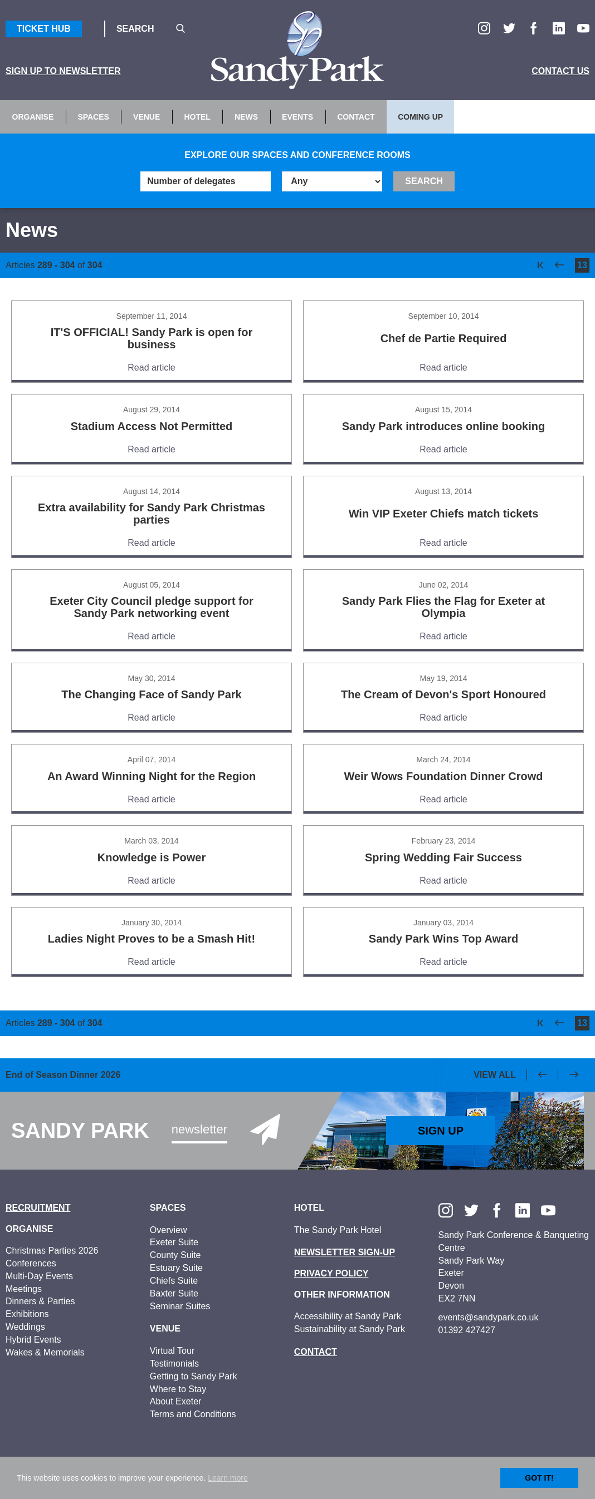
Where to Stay (178, 1389)
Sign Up (441, 1131)
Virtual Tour (172, 1350)
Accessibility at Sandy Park (347, 1316)
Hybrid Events (33, 1339)
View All (495, 1074)
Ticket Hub (44, 28)
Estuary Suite (176, 1268)
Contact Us (560, 71)
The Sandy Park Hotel (338, 1230)
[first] (540, 265)
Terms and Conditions (193, 1414)
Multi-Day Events (39, 1276)
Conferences (31, 1263)
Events (297, 116)
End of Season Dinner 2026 (63, 1075)
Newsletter (199, 1129)
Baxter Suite (174, 1293)
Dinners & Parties (40, 1301)
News (246, 116)
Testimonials (174, 1363)
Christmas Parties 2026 (52, 1250)
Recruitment (38, 1207)
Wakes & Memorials (45, 1352)
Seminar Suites (180, 1306)
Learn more (228, 1477)
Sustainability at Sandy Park (349, 1329)
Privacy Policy (331, 1273)
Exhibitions (27, 1314)
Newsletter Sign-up (344, 1252)
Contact (355, 116)
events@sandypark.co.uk (488, 1317)
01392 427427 (466, 1330)
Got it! (539, 1477)
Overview (168, 1230)
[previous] (559, 265)
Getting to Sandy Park (193, 1376)
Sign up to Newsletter (63, 71)
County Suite (175, 1255)
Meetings (24, 1289)
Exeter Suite (174, 1242)
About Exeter (176, 1401)
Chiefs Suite (174, 1280)
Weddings (25, 1327)
